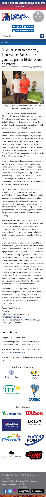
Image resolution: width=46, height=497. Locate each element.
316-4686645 (26, 320)
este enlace (6, 360)
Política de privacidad (17, 481)
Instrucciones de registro (23, 30)
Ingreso (17, 26)
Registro (28, 26)
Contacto (5, 481)
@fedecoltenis (15, 322)
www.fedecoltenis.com (11, 317)
